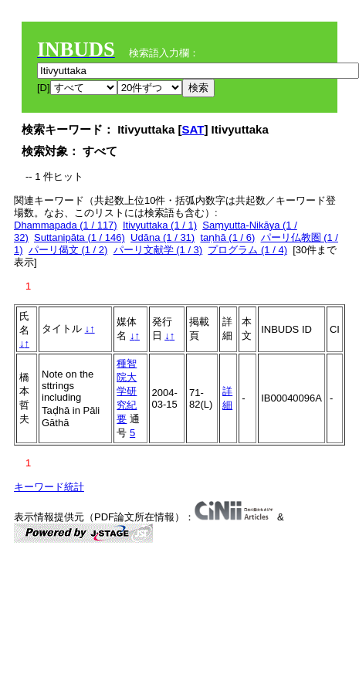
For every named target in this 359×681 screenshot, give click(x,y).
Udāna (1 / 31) (162, 237)
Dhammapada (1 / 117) (65, 225)
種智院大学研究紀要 (127, 391)
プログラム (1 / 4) (247, 250)
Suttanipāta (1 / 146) (79, 237)
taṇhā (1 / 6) (227, 237)
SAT (193, 129)
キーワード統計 (49, 487)
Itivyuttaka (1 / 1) (160, 225)
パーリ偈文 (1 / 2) (68, 250)
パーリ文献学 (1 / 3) (158, 250)
